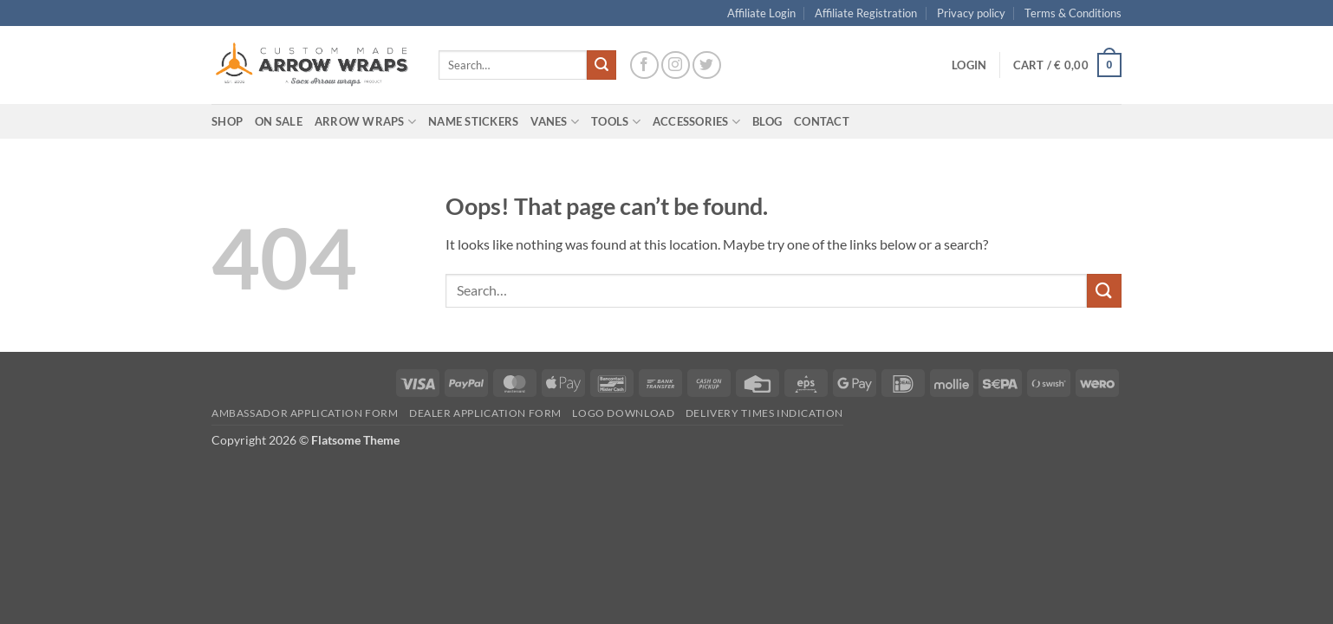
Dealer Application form (485, 412)
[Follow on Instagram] (675, 65)
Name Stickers (473, 121)
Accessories (696, 122)
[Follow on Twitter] (707, 65)
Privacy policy (971, 13)
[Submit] (601, 65)
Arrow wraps (365, 122)
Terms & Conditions (1073, 13)
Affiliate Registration (866, 13)
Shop (227, 121)
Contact (821, 121)
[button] (969, 65)
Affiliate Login (761, 13)
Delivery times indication (764, 412)
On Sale (278, 121)
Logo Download (623, 412)
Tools (615, 122)
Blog (767, 121)
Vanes (554, 122)
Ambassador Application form (305, 412)
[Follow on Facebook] (644, 65)
